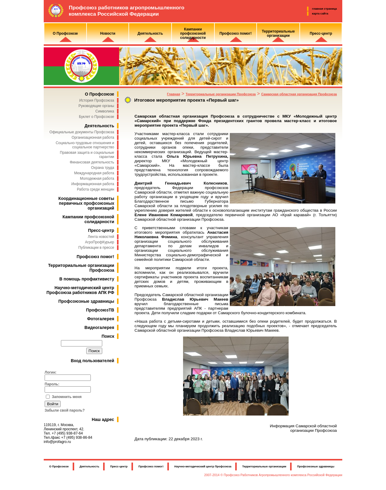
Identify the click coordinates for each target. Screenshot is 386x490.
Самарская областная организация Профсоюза (299, 94)
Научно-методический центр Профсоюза (202, 466)
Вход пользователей (92, 360)
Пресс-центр (101, 230)
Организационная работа (93, 137)
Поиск (108, 336)
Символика (104, 111)
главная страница (324, 8)
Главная (173, 94)
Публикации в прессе (96, 247)
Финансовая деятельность (92, 162)
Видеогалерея (99, 327)
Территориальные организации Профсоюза (220, 94)
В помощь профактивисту (86, 279)
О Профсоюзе (99, 94)
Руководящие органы (96, 106)
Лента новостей (101, 237)
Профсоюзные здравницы (86, 301)
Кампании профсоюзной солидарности (88, 219)
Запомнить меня (67, 397)
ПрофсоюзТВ (100, 310)
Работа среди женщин (95, 189)
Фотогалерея (100, 318)
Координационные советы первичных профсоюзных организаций (86, 203)
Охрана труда (102, 168)
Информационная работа (92, 184)
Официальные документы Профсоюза (81, 132)
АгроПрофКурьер (99, 242)
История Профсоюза (96, 100)
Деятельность (99, 125)
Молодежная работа (97, 178)
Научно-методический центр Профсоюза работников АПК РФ (80, 290)
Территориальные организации (264, 466)
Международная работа (94, 173)
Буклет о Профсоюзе (96, 117)
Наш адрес (103, 419)
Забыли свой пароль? (65, 410)
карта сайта (320, 13)
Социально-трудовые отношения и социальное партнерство (85, 145)
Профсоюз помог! (95, 256)
